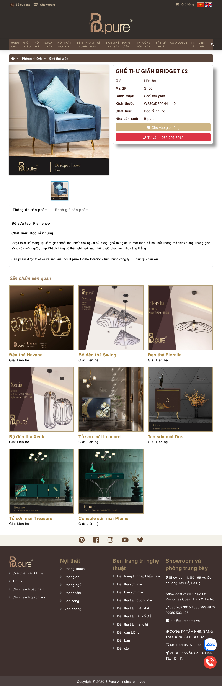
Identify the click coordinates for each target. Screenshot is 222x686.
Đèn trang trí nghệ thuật (88, 44)
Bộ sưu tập (20, 4)
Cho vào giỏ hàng (163, 127)
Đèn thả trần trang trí (132, 624)
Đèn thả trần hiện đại (132, 608)
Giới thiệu (26, 44)
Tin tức (193, 44)
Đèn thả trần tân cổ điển (134, 616)
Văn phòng (72, 608)
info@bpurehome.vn (183, 620)
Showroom (44, 4)
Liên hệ (202, 44)
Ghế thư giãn (56, 58)
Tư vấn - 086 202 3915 (163, 137)
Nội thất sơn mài (64, 44)
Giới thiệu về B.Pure (28, 573)
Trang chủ (14, 44)
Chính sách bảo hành (29, 589)
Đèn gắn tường (128, 632)
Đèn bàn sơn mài (129, 592)
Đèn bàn (123, 640)
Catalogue (179, 42)
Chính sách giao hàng (29, 597)
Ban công (71, 600)
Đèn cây (123, 648)
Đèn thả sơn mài (129, 584)
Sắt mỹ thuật (161, 44)
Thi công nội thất (144, 44)
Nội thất (37, 44)
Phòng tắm (72, 592)
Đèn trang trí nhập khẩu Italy (138, 576)
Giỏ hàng (184, 4)
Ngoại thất (49, 44)
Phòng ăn (71, 576)
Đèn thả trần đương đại (134, 600)
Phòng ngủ (72, 584)
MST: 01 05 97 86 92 (184, 644)
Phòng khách (29, 58)
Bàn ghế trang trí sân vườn (118, 44)
